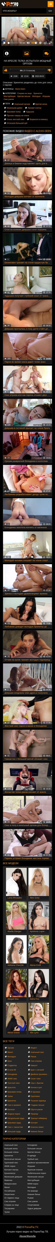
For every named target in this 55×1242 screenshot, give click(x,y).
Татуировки (9, 1208)
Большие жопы (11, 1148)
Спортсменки (33, 1205)
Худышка (30, 112)
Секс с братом (37, 1083)
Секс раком (9, 99)
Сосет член (36, 1079)
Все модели (10, 863)
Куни (9, 1061)
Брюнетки (38, 93)
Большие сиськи (35, 1148)
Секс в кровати (14, 1105)
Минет (10, 1052)
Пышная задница (38, 1101)
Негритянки (9, 1194)
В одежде (32, 1155)
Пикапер (34, 1114)
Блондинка (12, 1074)
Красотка (11, 1087)
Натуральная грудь (15, 1118)
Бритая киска (41, 104)
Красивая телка (14, 112)
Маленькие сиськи (36, 1177)
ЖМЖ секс (12, 1079)
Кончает (34, 1123)
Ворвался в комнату (39, 119)
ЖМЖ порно (9, 1166)
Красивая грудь (14, 1123)
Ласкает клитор (34, 108)
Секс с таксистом (15, 1127)
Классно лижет (37, 1127)
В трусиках (35, 1092)
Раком (33, 1056)
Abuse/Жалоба (28, 1236)
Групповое (35, 1096)
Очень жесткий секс (15, 119)
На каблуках (9, 1191)
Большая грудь (14, 1131)
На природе (33, 1191)
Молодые (36, 96)
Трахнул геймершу (39, 1118)
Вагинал (11, 1109)
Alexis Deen (20, 89)
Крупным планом (35, 1170)
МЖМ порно (33, 1184)
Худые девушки (34, 1208)
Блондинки (32, 1145)
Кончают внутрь (11, 1170)
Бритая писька (23, 96)
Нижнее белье (37, 1131)
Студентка (12, 1065)
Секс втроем (36, 1061)
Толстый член (13, 1083)
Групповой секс (11, 1163)
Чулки (10, 1096)
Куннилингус (9, 1173)
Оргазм (10, 1048)
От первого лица (11, 1198)
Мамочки (8, 1180)
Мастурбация (10, 96)
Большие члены (11, 1152)
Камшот (34, 1065)
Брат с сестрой (37, 1070)
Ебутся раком (37, 1109)
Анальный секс (37, 1052)
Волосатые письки (12, 1159)
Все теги (8, 1041)
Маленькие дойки (14, 108)
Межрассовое (10, 1184)
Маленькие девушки (13, 1177)
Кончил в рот (36, 1087)
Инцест (34, 1048)
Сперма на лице (24, 93)
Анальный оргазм (22, 104)
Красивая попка (14, 1092)
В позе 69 (11, 1070)
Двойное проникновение (40, 1074)
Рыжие (31, 1198)
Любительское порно (37, 1173)
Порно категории (14, 1139)
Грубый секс (33, 1159)
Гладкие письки (37, 1105)
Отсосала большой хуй (17, 123)
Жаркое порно (13, 1114)
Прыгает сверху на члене (18, 115)
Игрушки (46, 96)
